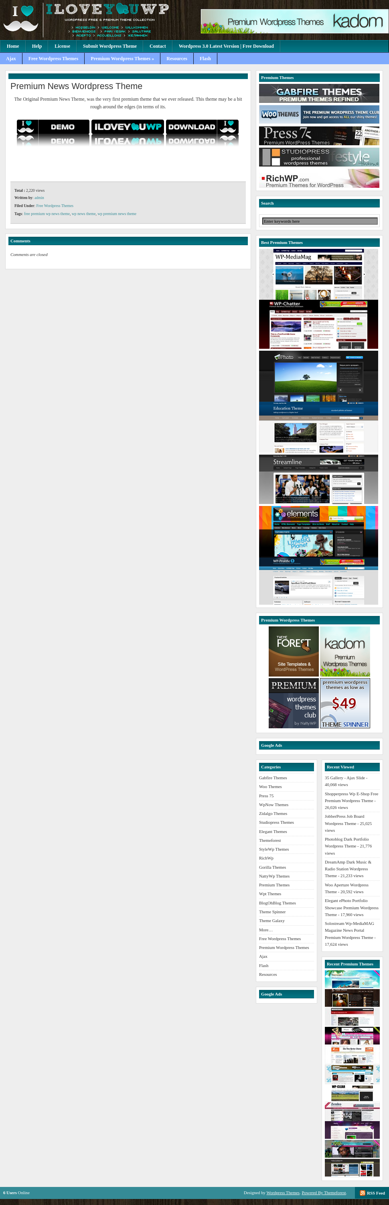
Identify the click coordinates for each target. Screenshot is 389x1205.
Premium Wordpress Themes (284, 947)
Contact (158, 46)
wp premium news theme (116, 213)
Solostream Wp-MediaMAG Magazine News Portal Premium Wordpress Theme (349, 930)
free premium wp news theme (47, 213)
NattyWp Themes (274, 876)
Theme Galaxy (272, 920)
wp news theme (84, 213)
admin (39, 197)
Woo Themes (270, 786)
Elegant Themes (273, 831)
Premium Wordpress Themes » (122, 58)
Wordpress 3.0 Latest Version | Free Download (226, 46)
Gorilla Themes (272, 867)
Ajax (11, 58)
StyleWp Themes (274, 849)
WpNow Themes (273, 804)
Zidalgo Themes (273, 813)
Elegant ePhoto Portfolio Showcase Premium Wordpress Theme (352, 907)
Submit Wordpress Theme (110, 46)
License (62, 46)
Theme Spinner (272, 911)
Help (37, 46)
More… (266, 929)
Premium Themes (274, 884)
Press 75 (266, 795)
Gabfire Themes (273, 777)
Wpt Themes (270, 893)
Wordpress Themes (283, 1192)
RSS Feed (376, 1193)
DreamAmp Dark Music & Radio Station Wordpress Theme (348, 869)
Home (13, 46)
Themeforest (270, 840)
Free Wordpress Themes (53, 58)
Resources (176, 58)
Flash (205, 58)
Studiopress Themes (276, 822)
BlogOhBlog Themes (277, 902)
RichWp (266, 857)
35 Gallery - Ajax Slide (345, 777)
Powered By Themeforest (324, 1192)
